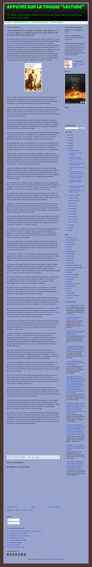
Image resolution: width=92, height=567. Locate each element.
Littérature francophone (72, 267)
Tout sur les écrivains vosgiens (17, 547)
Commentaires (12, 523)
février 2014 (72, 219)
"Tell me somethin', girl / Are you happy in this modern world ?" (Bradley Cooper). (75, 332)
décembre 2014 (72, 150)
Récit (67, 281)
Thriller (68, 293)
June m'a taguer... (57, 22)
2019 (68, 135)
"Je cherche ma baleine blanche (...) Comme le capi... (75, 158)
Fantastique (69, 251)
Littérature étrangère (72, 265)
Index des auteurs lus (39, 22)
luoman (50, 559)
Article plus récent (12, 507)
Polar (67, 272)
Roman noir (69, 286)
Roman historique (71, 283)
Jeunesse (68, 263)
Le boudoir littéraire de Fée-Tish (17, 540)
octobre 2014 (72, 198)
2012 (68, 228)
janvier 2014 (72, 222)
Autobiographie (70, 240)
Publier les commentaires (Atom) (24, 510)
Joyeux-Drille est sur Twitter (16, 538)
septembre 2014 (73, 200)
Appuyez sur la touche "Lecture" (45, 7)
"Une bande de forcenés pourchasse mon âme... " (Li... (75, 181)
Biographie (69, 244)
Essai (67, 249)
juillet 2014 (71, 206)
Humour (68, 260)
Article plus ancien (54, 507)
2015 (68, 145)
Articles (11, 519)
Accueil (8, 22)
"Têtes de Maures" (49, 308)
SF (67, 288)
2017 (68, 140)
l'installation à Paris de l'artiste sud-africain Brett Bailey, (27, 45)
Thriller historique (71, 295)
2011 (68, 230)
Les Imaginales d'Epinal (15, 542)
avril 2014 (71, 214)
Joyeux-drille (78, 61)
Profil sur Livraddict (14, 545)
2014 (68, 148)
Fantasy (68, 253)
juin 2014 (71, 208)
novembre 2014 (72, 195)
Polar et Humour (71, 274)
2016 (68, 143)
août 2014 (71, 203)
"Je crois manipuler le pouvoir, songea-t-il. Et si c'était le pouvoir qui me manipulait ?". (75, 363)
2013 (68, 225)
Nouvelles (69, 270)
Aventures (69, 242)
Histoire (68, 256)
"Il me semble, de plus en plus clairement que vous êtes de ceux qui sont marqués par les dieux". (75, 347)
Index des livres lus (21, 22)
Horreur (68, 258)
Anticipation (69, 237)
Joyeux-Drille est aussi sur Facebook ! (19, 535)
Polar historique (70, 277)
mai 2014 (71, 211)
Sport (67, 290)
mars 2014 (71, 216)
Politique (68, 279)
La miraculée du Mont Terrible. (75, 305)
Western (68, 297)
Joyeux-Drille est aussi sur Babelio (18, 533)
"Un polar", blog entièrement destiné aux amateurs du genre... (25, 531)
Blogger (61, 559)
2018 (68, 137)
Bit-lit (68, 247)
